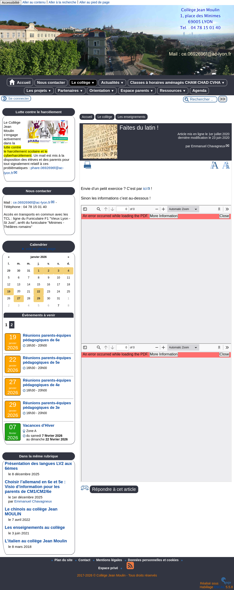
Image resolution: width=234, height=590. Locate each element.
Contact (83, 560)
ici (145, 188)
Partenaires (70, 90)
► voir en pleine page (38, 249)
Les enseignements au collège (35, 527)
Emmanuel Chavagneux (208, 146)
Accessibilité (10, 2)
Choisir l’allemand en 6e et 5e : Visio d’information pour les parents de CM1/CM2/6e (35, 487)
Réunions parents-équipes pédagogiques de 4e (47, 382)
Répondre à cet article (114, 489)
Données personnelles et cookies (152, 560)
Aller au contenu (33, 2)
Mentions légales (108, 560)
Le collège (83, 82)
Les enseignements (131, 117)
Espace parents (137, 90)
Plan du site (62, 560)
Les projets (39, 90)
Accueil (20, 82)
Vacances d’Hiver (38, 425)
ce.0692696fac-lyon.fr (32, 202)
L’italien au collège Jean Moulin (36, 541)
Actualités (112, 82)
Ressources (173, 90)
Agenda (199, 90)
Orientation (101, 90)
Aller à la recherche (62, 2)
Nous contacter (51, 82)
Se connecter (18, 98)
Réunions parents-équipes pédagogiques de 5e (47, 360)
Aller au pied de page (94, 2)
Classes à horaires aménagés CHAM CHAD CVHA (177, 82)
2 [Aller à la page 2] (12, 325)
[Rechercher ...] (200, 99)
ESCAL (219, 587)
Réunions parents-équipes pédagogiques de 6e (47, 337)
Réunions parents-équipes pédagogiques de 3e (47, 405)
